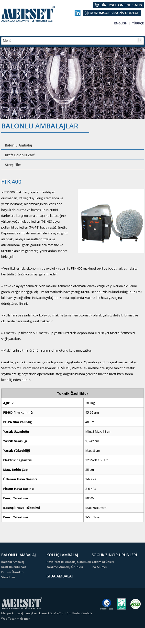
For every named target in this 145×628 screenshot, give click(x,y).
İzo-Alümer (99, 567)
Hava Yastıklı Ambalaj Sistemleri (68, 562)
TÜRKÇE (138, 23)
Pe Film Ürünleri (12, 572)
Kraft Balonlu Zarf (19, 155)
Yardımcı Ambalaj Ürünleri (64, 567)
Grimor (25, 619)
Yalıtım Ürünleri (103, 562)
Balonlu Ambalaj (18, 145)
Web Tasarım (10, 619)
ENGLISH (120, 23)
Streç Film (13, 164)
